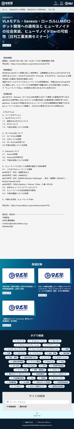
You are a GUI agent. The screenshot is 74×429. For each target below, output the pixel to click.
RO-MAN (16, 366)
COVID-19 (55, 370)
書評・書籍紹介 (39, 370)
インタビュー (18, 386)
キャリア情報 (22, 370)
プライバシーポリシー (44, 422)
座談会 (43, 378)
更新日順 (22, 407)
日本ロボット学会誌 (43, 382)
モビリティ (56, 341)
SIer (32, 378)
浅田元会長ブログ (30, 357)
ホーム (4, 9)
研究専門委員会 (58, 366)
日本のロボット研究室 (17, 9)
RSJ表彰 (26, 382)
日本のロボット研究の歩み (36, 9)
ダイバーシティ (58, 378)
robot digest (31, 366)
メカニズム (21, 353)
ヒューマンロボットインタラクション (45, 349)
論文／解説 (13, 357)
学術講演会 (12, 382)
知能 (8, 353)
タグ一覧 (51, 9)
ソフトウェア (37, 353)
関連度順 (11, 407)
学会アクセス (29, 422)
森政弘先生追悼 (57, 386)
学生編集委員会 (18, 378)
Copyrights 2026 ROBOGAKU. (37, 425)
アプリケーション (53, 345)
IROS (62, 361)
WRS (44, 366)
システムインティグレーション (28, 345)
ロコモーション (62, 357)
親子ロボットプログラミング (19, 374)
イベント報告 (35, 361)
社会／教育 (52, 353)
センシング (20, 341)
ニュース (7, 45)
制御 (67, 349)
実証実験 (66, 353)
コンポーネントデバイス (16, 349)
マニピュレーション (38, 341)
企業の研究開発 (18, 361)
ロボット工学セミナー (60, 374)
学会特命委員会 (62, 382)
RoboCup (50, 361)
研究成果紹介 (40, 374)
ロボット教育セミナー (37, 386)
